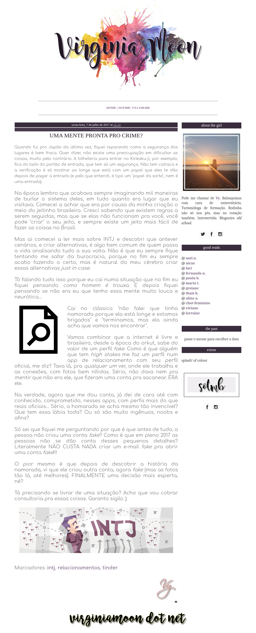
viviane (192, 308)
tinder (110, 568)
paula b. (193, 278)
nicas (190, 263)
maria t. (193, 283)
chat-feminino (198, 303)
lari (189, 268)
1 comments (96, 129)
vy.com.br (141, 108)
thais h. (192, 293)
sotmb (124, 108)
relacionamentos (79, 568)
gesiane (192, 288)
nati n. (191, 258)
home (111, 108)
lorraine (193, 313)
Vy (218, 198)
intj (51, 568)
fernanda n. (196, 273)
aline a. (192, 298)
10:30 (117, 125)
